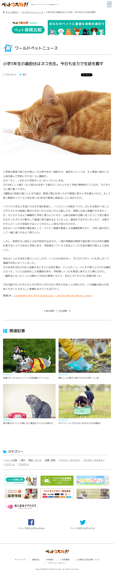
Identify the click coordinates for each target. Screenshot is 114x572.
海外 (23, 460)
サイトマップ (20, 559)
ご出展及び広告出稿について (88, 559)
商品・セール (35, 460)
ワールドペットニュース (32, 12)
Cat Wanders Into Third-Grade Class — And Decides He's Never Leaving (53, 295)
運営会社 (35, 559)
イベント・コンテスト (69, 460)
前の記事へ (50, 310)
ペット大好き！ (12, 12)
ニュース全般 (11, 460)
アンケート (10, 464)
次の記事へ (63, 310)
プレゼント (24, 464)
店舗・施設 (50, 460)
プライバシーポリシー (57, 563)
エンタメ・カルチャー (94, 460)
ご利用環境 (64, 559)
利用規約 (49, 559)
